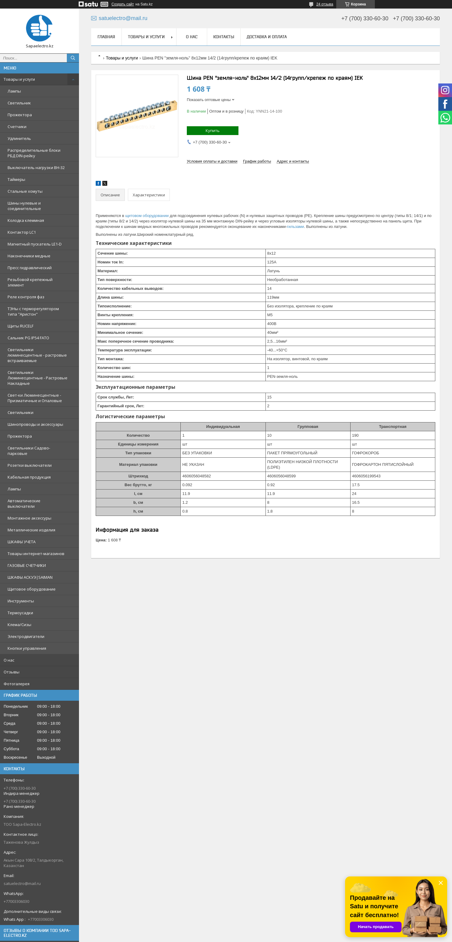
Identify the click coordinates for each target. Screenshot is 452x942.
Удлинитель (19, 138)
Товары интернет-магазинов (36, 553)
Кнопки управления (27, 648)
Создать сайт (122, 4)
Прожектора (20, 114)
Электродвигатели (26, 636)
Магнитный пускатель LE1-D (35, 244)
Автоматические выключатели (24, 503)
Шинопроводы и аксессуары (35, 424)
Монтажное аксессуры (29, 518)
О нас (9, 660)
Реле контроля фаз (26, 297)
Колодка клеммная (26, 220)
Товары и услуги (19, 79)
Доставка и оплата (267, 36)
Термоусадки (20, 612)
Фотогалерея (16, 683)
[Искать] (73, 58)
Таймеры (16, 179)
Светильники (20, 412)
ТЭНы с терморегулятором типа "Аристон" (33, 311)
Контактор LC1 (22, 232)
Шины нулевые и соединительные (24, 205)
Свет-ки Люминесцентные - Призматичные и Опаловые (35, 397)
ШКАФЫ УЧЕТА (22, 541)
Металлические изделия (31, 530)
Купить (213, 130)
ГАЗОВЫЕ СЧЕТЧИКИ (27, 565)
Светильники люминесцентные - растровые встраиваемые (37, 355)
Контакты (223, 36)
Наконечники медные (29, 256)
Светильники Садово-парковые (29, 450)
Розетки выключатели (30, 465)
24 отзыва (324, 4)
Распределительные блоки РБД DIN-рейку (34, 152)
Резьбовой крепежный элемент (30, 282)
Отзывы (11, 672)
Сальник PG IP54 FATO (28, 338)
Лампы (14, 91)
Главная (106, 36)
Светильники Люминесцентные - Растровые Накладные (37, 378)
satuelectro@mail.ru (22, 883)
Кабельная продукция (29, 477)
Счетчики (17, 126)
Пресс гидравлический (30, 267)
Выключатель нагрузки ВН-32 (36, 167)
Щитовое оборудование (32, 589)
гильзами (295, 226)
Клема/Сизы (19, 624)
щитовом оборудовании (147, 215)
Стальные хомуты (25, 191)
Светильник (19, 103)
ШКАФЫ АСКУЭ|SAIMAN (30, 577)
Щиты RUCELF (20, 326)
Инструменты (21, 601)
